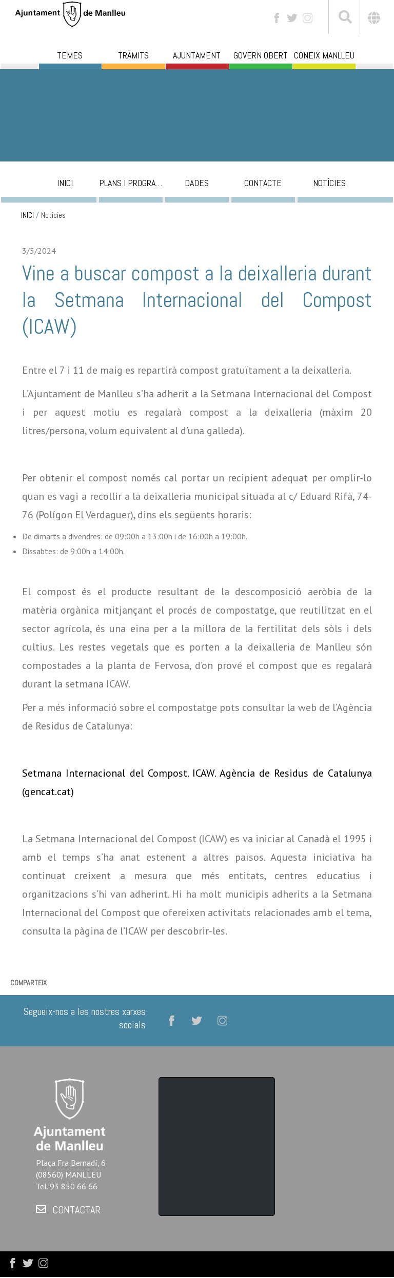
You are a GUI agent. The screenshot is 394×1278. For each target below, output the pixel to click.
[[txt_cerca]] (344, 18)
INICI (27, 215)
